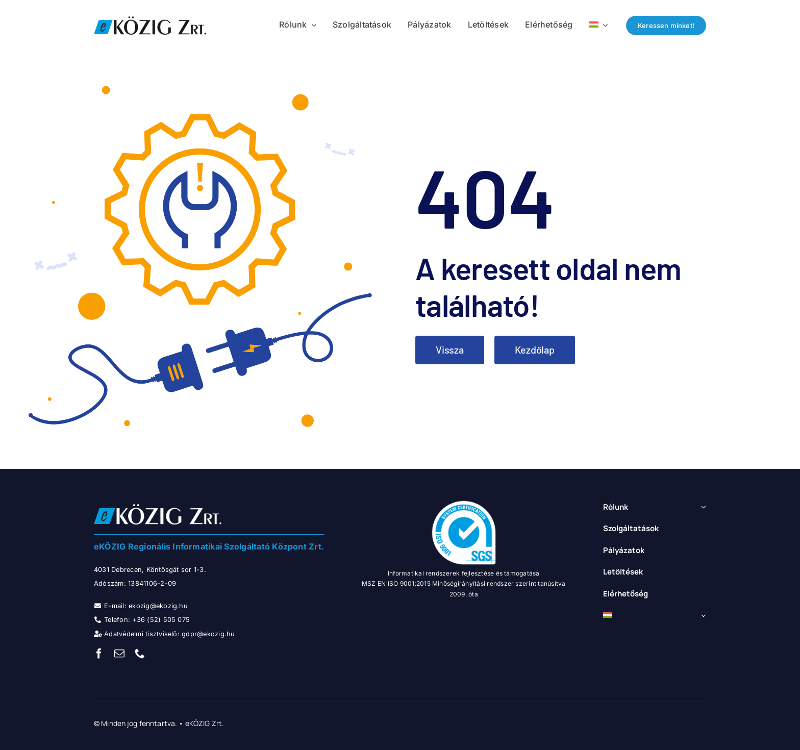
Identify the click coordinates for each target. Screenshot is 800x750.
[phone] (140, 653)
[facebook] (99, 653)
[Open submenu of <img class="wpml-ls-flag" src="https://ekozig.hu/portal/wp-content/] (702, 615)
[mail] (119, 653)
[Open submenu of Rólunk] (702, 507)
